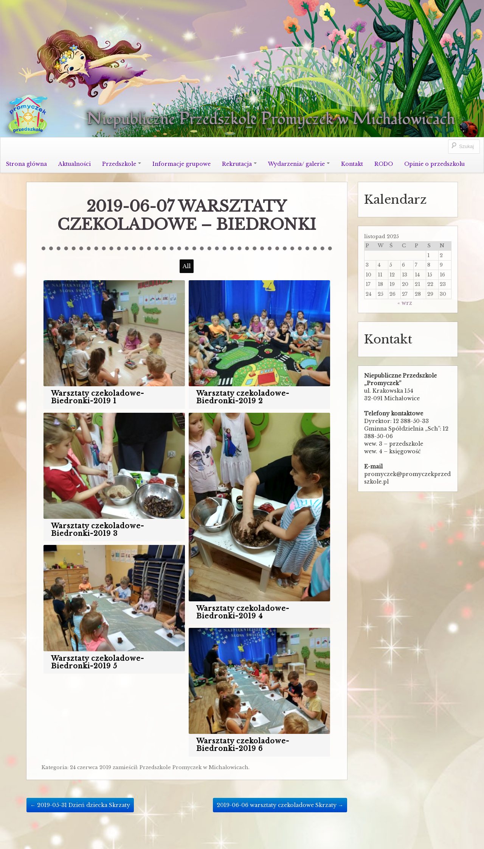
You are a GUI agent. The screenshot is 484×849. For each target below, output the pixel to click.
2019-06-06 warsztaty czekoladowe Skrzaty (280, 805)
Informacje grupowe (181, 164)
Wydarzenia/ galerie (299, 164)
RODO (383, 164)
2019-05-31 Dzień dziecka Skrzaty (80, 805)
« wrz (404, 303)
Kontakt (352, 164)
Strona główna (26, 164)
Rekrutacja (239, 164)
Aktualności (74, 164)
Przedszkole (121, 164)
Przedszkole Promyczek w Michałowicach (194, 767)
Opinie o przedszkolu (434, 164)
